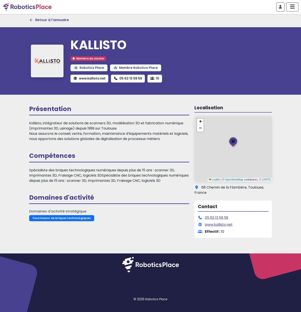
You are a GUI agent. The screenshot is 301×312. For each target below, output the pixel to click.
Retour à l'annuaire (49, 19)
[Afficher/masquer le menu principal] (292, 7)
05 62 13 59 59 (128, 78)
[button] (233, 143)
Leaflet (214, 179)
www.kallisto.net (89, 78)
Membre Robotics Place (136, 68)
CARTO (266, 179)
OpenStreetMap (234, 179)
